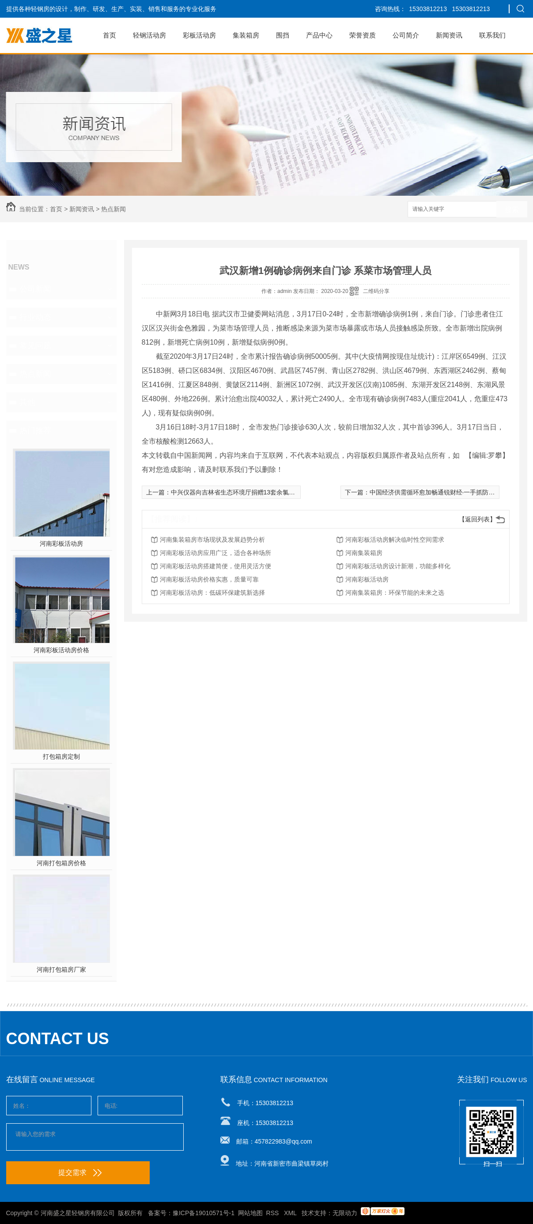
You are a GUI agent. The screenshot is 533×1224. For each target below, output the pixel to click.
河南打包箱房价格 (61, 863)
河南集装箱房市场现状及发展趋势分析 (212, 539)
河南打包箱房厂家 (61, 969)
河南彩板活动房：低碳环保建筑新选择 (212, 592)
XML (291, 1212)
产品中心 (319, 35)
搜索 (512, 209)
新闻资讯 (449, 35)
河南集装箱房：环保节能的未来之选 (394, 592)
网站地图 (250, 1212)
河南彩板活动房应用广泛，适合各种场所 (215, 552)
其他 (27, 402)
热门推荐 (35, 430)
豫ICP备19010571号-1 (203, 1212)
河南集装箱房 (363, 552)
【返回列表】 (477, 519)
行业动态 (35, 317)
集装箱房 (246, 35)
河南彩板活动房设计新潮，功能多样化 (397, 566)
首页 (109, 35)
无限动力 (345, 1212)
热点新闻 (113, 209)
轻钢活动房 (149, 35)
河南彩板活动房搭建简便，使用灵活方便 (215, 566)
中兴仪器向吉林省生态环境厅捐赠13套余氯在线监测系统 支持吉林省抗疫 (271, 492)
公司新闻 (35, 289)
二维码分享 (376, 291)
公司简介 (406, 35)
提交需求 (80, 1172)
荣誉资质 (362, 35)
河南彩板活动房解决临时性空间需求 (394, 539)
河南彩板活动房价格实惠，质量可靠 (209, 579)
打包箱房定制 (61, 756)
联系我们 (492, 35)
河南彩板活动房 (61, 543)
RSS (273, 1212)
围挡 (282, 35)
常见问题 (35, 345)
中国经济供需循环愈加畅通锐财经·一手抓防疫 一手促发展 (449, 492)
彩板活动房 (199, 35)
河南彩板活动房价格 (61, 650)
